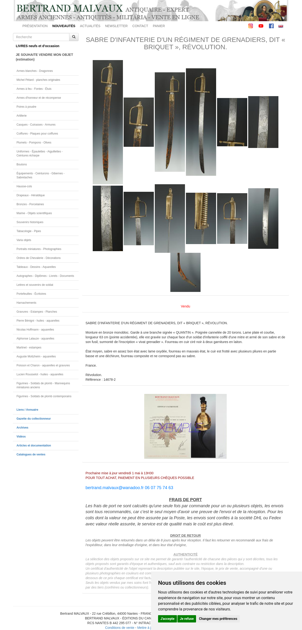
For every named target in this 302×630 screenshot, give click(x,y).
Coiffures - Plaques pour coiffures (37, 133)
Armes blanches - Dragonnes (35, 71)
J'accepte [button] (167, 619)
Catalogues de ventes (31, 454)
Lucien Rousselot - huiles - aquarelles (40, 374)
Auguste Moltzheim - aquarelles (36, 356)
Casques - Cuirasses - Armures (36, 124)
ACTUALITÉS (90, 26)
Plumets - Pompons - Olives (34, 142)
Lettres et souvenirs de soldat (35, 284)
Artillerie (22, 115)
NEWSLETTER (116, 26)
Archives (22, 427)
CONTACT (140, 26)
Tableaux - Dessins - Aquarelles (36, 267)
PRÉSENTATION (35, 26)
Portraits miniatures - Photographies (39, 249)
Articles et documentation (34, 445)
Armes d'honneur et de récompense (39, 97)
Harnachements (26, 302)
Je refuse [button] (187, 619)
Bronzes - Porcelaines (30, 204)
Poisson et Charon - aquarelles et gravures (43, 365)
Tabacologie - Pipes (29, 231)
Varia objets (24, 240)
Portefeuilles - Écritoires (31, 293)
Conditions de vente (119, 628)
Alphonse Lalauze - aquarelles (35, 338)
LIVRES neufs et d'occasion (37, 46)
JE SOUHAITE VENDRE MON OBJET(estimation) (44, 57)
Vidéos (21, 436)
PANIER (159, 26)
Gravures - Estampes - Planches (37, 311)
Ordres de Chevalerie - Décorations (39, 258)
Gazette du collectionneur (34, 418)
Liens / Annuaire (27, 409)
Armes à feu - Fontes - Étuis (34, 88)
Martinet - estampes (29, 347)
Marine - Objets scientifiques (34, 213)
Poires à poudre (26, 106)
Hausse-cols (24, 186)
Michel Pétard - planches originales (38, 80)
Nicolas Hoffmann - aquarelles (35, 329)
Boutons (22, 164)
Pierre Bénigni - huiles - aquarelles (38, 320)
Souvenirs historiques (30, 222)
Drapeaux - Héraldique (31, 195)
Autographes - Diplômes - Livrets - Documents (45, 276)
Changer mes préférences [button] (218, 619)
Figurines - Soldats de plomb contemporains (44, 396)
